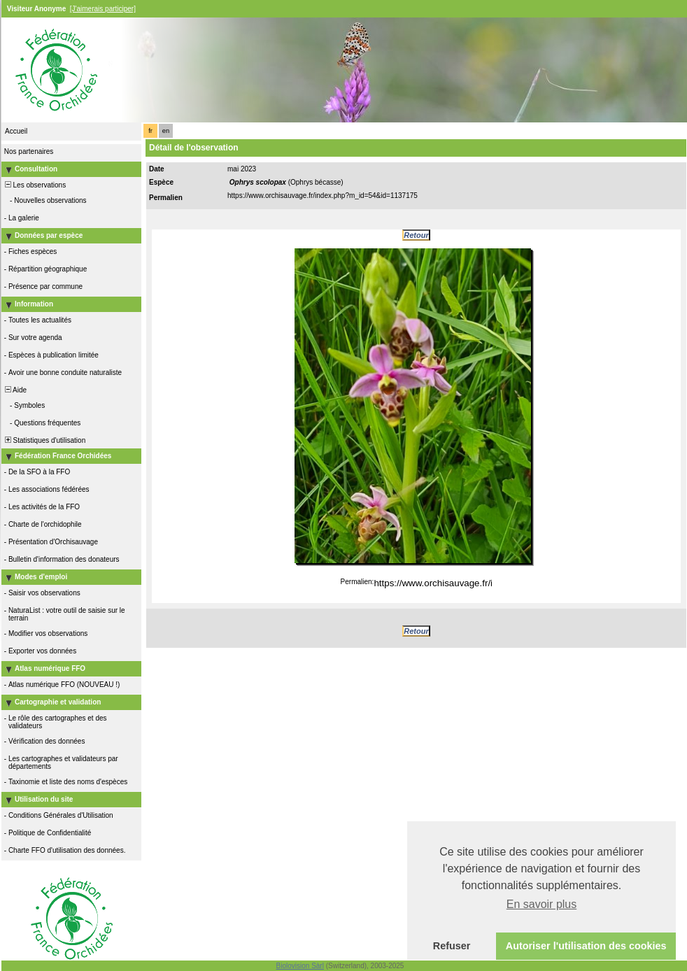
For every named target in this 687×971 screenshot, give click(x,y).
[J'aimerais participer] (103, 9)
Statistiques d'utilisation (44, 440)
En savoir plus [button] (542, 904)
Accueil (16, 131)
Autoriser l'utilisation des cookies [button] (586, 945)
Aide (15, 390)
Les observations (34, 185)
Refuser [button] (452, 945)
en (165, 130)
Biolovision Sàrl (300, 966)
